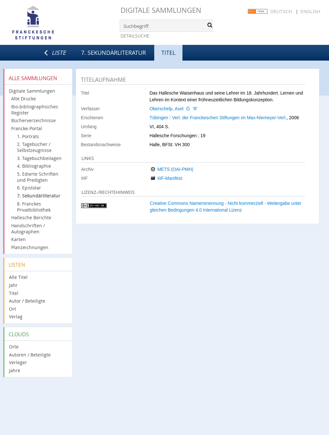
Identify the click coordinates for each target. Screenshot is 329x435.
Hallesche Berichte (31, 217)
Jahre (14, 370)
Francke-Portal (26, 128)
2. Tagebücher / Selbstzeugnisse (34, 147)
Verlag (15, 317)
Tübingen (158, 117)
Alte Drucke (23, 99)
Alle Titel (18, 277)
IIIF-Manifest (169, 178)
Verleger (18, 362)
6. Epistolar (29, 188)
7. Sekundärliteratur (113, 52)
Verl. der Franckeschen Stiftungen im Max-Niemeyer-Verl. (229, 117)
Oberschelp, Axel (166, 108)
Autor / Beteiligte (27, 301)
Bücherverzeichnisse (33, 120)
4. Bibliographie (34, 166)
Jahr (13, 285)
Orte (14, 347)
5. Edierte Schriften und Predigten (37, 177)
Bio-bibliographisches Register (34, 110)
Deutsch (281, 11)
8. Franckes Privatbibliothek (34, 207)
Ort (12, 309)
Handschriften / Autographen (28, 228)
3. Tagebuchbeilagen (39, 158)
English (310, 11)
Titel (13, 293)
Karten (18, 239)
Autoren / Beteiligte (30, 355)
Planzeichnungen (29, 247)
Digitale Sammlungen (161, 10)
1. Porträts (28, 136)
